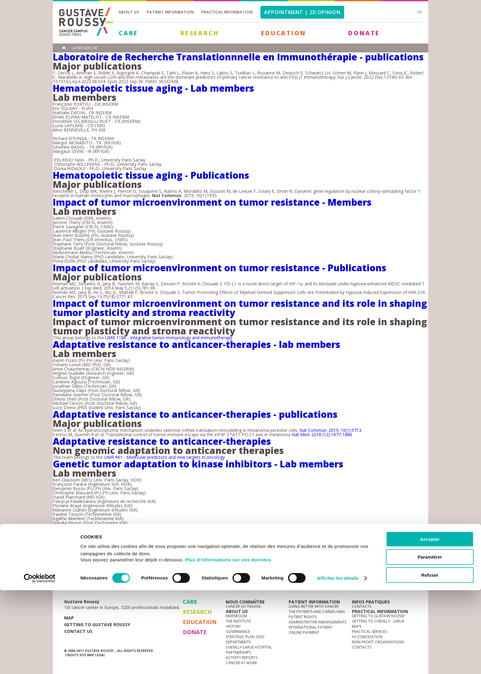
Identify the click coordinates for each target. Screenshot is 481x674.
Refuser (429, 658)
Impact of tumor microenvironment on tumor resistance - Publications (219, 267)
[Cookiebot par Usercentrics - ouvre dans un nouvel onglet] (40, 662)
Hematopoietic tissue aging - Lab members (153, 88)
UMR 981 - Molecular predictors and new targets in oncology (164, 457)
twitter (402, 580)
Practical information (227, 12)
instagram (374, 580)
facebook (412, 580)
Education (283, 33)
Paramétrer (430, 641)
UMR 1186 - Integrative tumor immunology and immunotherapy (168, 338)
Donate (364, 33)
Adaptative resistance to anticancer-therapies (162, 441)
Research (199, 33)
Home (64, 48)
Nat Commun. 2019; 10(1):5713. (330, 430)
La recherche (84, 48)
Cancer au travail (243, 606)
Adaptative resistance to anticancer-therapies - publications (195, 414)
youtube (383, 580)
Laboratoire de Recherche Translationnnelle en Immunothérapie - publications (238, 57)
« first (83, 535)
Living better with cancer (314, 606)
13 (202, 535)
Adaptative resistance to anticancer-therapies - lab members (196, 344)
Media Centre (111, 580)
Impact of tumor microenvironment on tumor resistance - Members (212, 202)
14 (217, 535)
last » (250, 535)
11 (174, 535)
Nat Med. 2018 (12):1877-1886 (322, 434)
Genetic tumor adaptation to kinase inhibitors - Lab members (198, 464)
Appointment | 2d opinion (302, 12)
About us (129, 12)
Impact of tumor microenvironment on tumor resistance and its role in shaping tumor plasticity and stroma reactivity (240, 308)
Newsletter (353, 583)
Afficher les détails (338, 661)
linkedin (393, 580)
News (77, 580)
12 (188, 535)
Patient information (170, 12)
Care (128, 33)
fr (420, 12)
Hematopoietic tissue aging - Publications (151, 175)
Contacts (361, 606)
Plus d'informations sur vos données (228, 643)
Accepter (430, 623)
